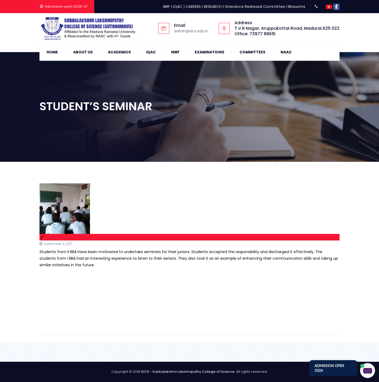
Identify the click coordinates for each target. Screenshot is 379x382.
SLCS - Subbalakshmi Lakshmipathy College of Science (188, 371)
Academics (119, 52)
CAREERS (193, 6)
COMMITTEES (252, 52)
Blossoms (296, 6)
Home (52, 52)
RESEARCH (213, 6)
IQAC (177, 6)
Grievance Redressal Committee (255, 6)
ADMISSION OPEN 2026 (329, 368)
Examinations (209, 52)
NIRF (166, 6)
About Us (83, 52)
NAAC (286, 52)
